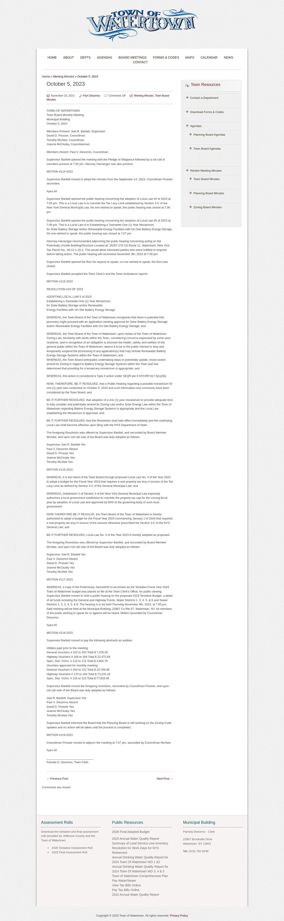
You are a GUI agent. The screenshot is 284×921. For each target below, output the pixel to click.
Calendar (209, 57)
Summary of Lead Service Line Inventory (140, 843)
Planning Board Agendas (209, 134)
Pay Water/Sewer (124, 880)
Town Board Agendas (207, 148)
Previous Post (57, 778)
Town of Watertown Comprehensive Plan (140, 876)
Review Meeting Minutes (206, 170)
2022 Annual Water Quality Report (135, 894)
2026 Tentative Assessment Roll (72, 848)
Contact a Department (204, 97)
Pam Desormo (91, 95)
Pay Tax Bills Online (125, 890)
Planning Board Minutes (208, 193)
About (68, 57)
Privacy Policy (179, 915)
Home (52, 57)
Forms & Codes (166, 57)
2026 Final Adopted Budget (131, 832)
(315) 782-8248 (199, 851)
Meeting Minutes (63, 76)
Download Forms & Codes (207, 112)
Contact (140, 62)
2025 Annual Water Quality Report (135, 838)
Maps (189, 57)
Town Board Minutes (206, 179)
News (228, 57)
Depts (85, 57)
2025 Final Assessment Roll (69, 852)
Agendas (104, 57)
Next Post (165, 778)
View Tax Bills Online (126, 885)
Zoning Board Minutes (207, 207)
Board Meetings (132, 57)
